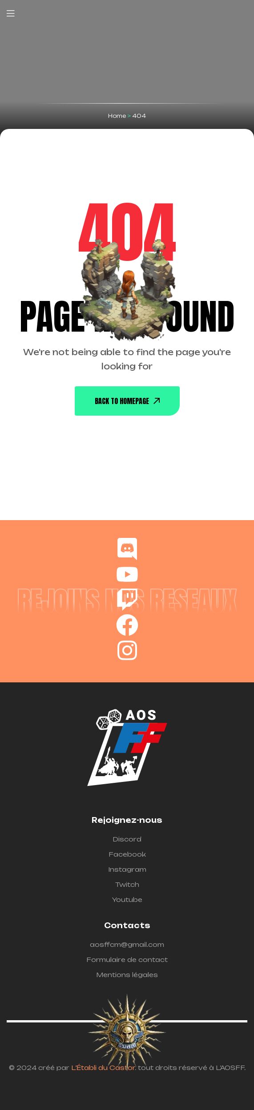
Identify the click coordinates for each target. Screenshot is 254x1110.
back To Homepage (127, 401)
